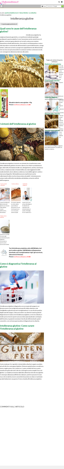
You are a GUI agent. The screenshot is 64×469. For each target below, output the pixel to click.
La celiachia (32, 13)
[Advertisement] (17, 10)
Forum (44, 6)
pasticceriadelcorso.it (11, 13)
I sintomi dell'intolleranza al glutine (18, 123)
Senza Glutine (24, 13)
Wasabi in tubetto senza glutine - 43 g (20, 102)
